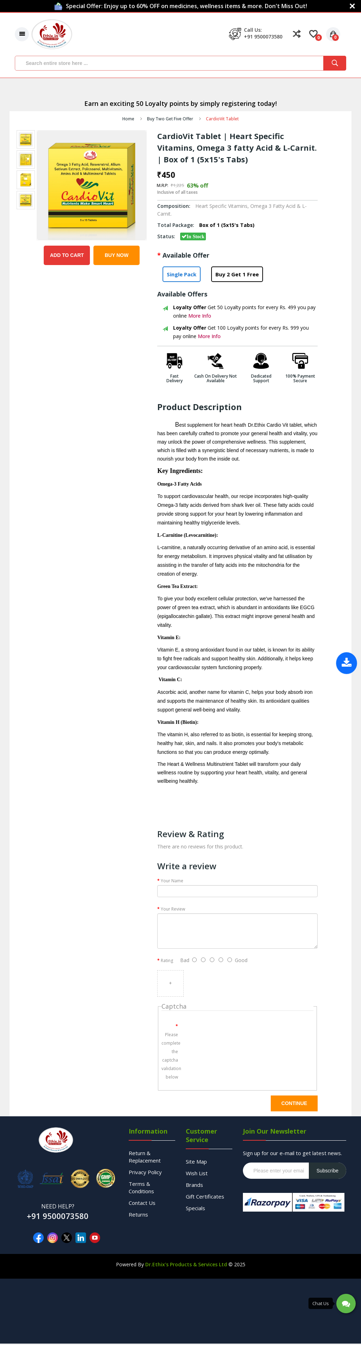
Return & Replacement (145, 1158)
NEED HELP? (57, 1208)
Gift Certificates (205, 1197)
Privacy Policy (145, 1173)
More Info (199, 316)
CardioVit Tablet (222, 120)
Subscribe (327, 1172)
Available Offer (186, 256)
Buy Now (116, 256)
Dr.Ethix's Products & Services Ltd (186, 1265)
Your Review (173, 910)
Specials (195, 1209)
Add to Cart (67, 256)
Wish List (197, 1174)
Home (128, 120)
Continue (294, 1104)
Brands (194, 1186)
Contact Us (142, 1204)
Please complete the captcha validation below (171, 1057)
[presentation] (242, 1034)
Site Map (196, 1162)
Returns (138, 1215)
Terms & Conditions (141, 1189)
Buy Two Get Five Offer (170, 120)
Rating (167, 962)
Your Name (172, 882)
